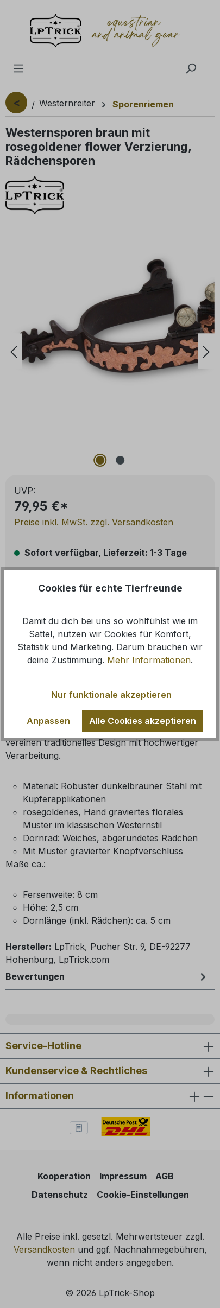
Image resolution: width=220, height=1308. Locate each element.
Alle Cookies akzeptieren (142, 720)
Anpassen (48, 720)
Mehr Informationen (149, 660)
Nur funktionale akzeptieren (111, 694)
